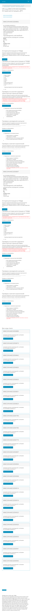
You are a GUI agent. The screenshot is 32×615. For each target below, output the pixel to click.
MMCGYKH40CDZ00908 (8, 483)
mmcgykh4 (13, 6)
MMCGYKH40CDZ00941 (8, 556)
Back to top (4, 590)
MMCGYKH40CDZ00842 (8, 362)
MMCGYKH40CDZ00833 (8, 387)
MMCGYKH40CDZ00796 (8, 423)
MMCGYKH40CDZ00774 (8, 447)
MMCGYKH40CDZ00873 (8, 350)
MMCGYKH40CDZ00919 (8, 507)
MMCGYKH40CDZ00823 (8, 411)
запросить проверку (6, 72)
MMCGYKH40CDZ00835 (8, 374)
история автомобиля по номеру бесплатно (11, 5)
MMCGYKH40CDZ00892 (20, 6)
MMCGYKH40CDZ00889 (8, 338)
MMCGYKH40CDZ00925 (8, 520)
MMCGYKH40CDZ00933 (8, 544)
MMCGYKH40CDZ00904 (8, 471)
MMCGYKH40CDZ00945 (8, 568)
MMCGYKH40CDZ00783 (8, 435)
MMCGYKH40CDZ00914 (8, 495)
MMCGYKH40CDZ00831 (8, 399)
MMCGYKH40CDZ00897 (7, 17)
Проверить (5, 59)
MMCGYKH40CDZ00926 (8, 532)
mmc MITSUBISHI (7, 6)
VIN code (22, 5)
